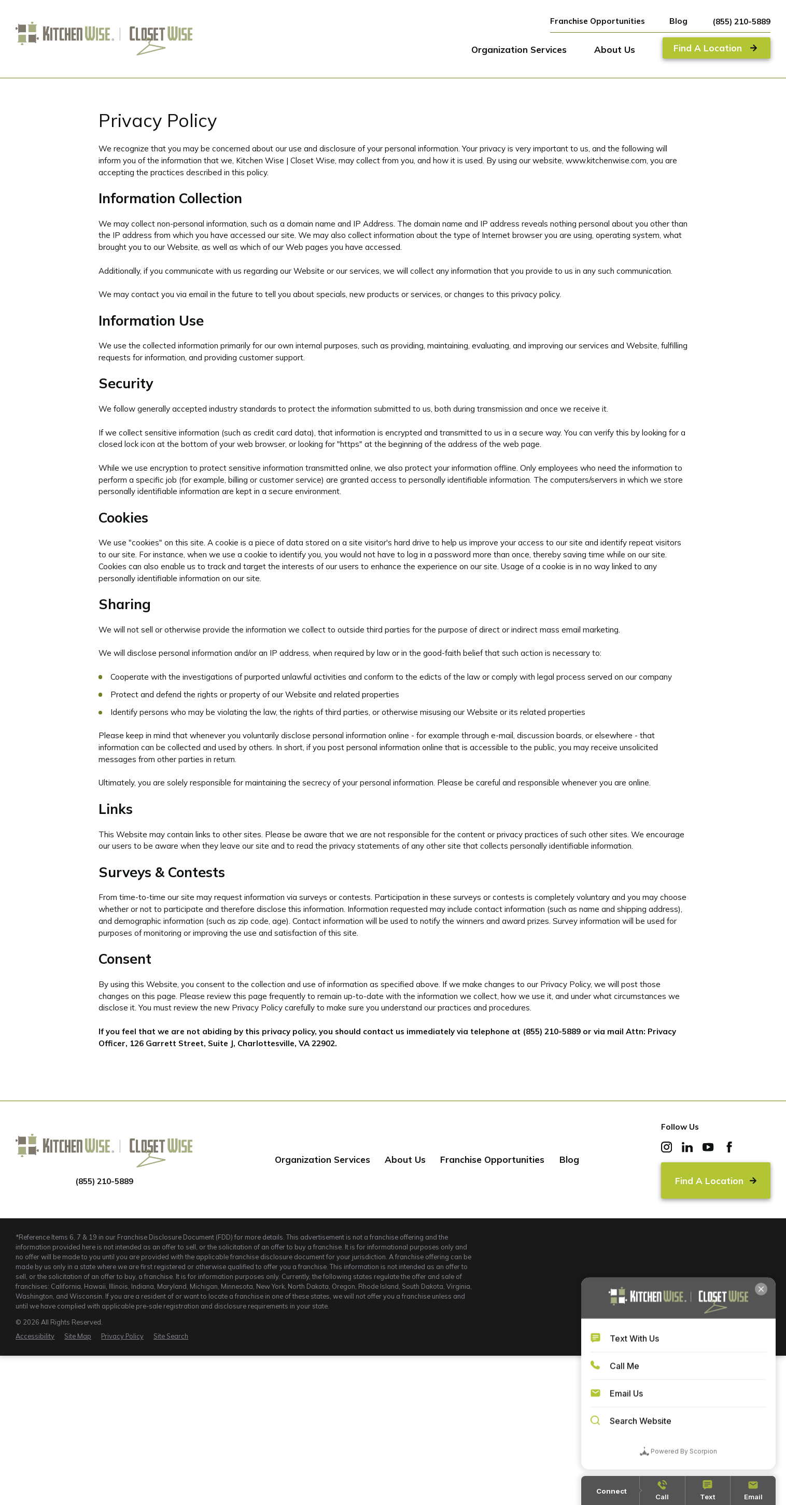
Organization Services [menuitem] (519, 49)
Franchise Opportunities (597, 21)
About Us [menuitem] (614, 49)
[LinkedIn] (687, 1147)
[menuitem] (35, 1336)
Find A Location (716, 1180)
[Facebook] (729, 1147)
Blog (678, 21)
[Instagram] (666, 1147)
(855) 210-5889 (741, 21)
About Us (405, 1159)
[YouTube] (708, 1147)
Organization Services (322, 1159)
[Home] (104, 38)
